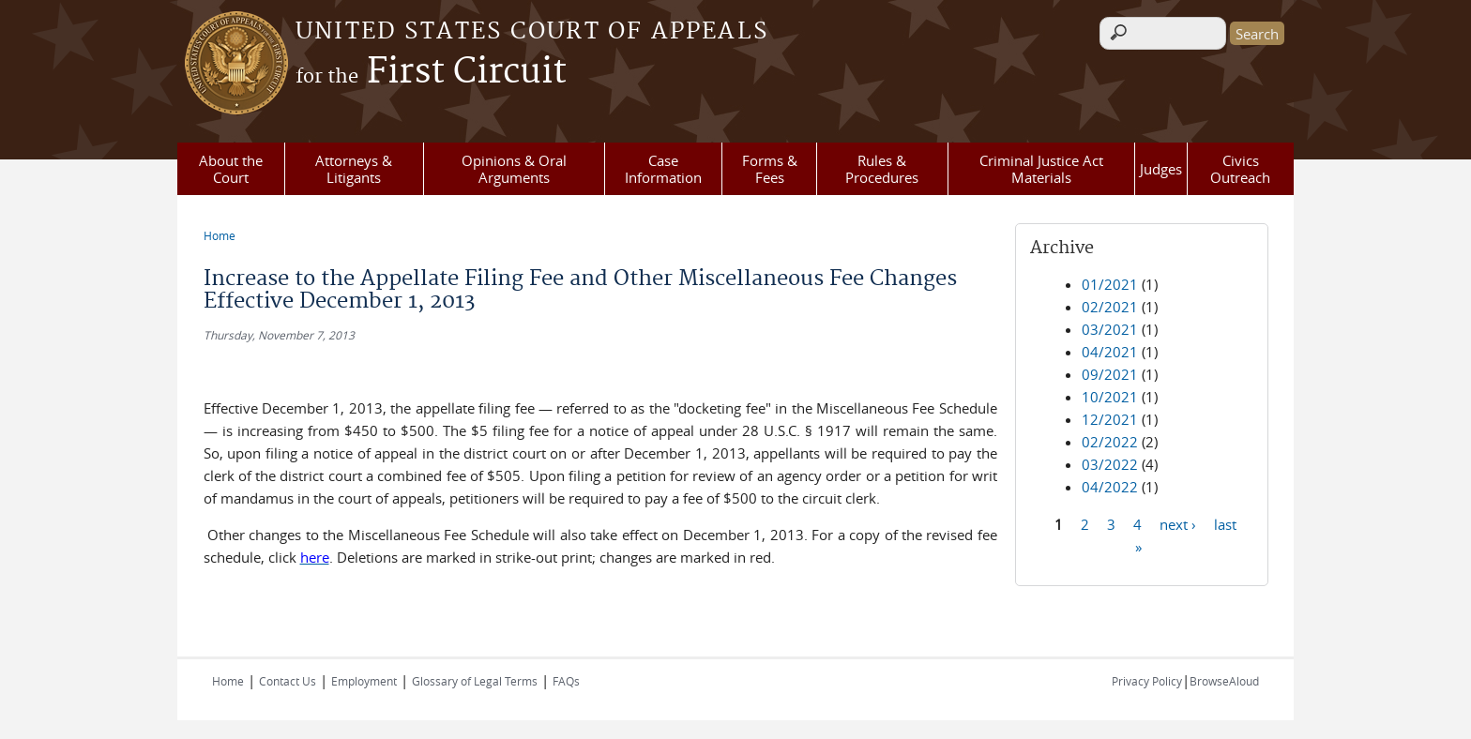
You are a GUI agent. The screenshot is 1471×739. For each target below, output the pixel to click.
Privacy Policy (1147, 680)
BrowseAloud (1224, 680)
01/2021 (1110, 284)
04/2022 (1110, 486)
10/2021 (1110, 396)
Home (219, 235)
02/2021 (1110, 306)
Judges (1161, 168)
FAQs (566, 680)
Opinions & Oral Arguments (514, 169)
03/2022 (1110, 464)
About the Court (231, 169)
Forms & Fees (769, 169)
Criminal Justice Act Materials (1041, 169)
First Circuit (431, 72)
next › (1178, 523)
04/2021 (1110, 351)
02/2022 (1110, 441)
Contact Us (287, 680)
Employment (364, 680)
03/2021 (1110, 329)
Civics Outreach (1240, 169)
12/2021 (1110, 419)
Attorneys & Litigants (353, 169)
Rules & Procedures (881, 169)
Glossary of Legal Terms (475, 680)
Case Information (663, 169)
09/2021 (1110, 374)
